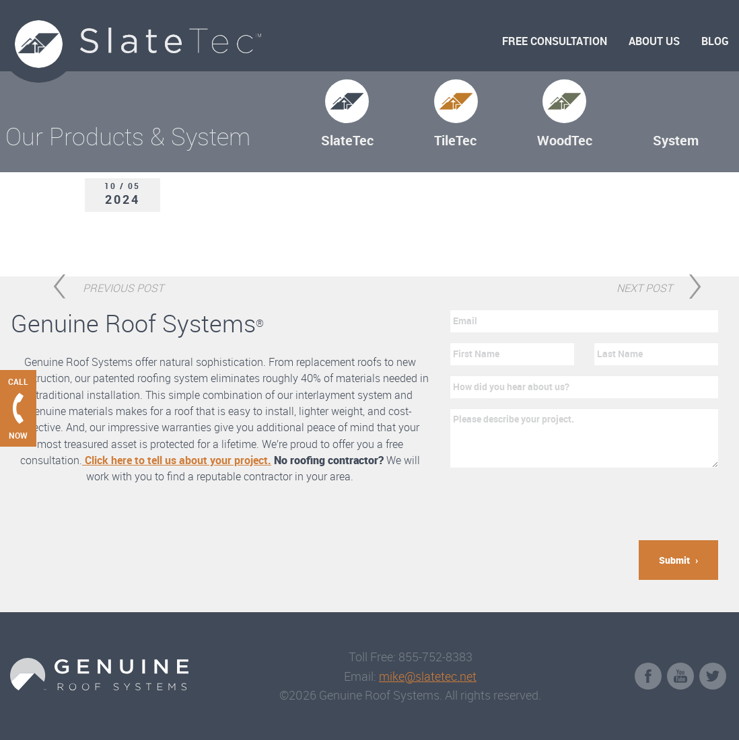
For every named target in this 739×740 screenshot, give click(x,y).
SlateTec (347, 140)
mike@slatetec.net (428, 676)
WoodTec (564, 140)
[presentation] (552, 504)
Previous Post (123, 286)
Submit (674, 560)
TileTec (455, 140)
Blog (715, 41)
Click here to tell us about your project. (176, 460)
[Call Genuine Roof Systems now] (18, 408)
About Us (654, 41)
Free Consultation (554, 41)
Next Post (644, 286)
